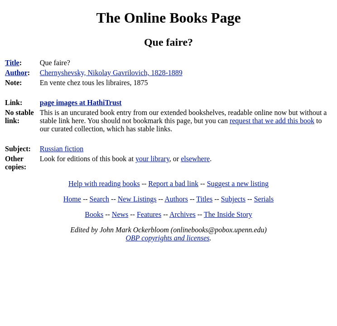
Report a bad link (173, 183)
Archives (182, 214)
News (120, 214)
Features (149, 214)
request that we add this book (272, 121)
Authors (176, 199)
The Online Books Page (168, 18)
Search (100, 199)
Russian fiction (61, 149)
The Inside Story (228, 214)
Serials (264, 199)
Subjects (233, 199)
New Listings (137, 199)
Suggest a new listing (238, 183)
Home (72, 199)
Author (16, 73)
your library (152, 159)
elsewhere (195, 159)
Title (12, 63)
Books (94, 214)
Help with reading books (104, 183)
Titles (204, 199)
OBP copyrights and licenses (167, 238)
